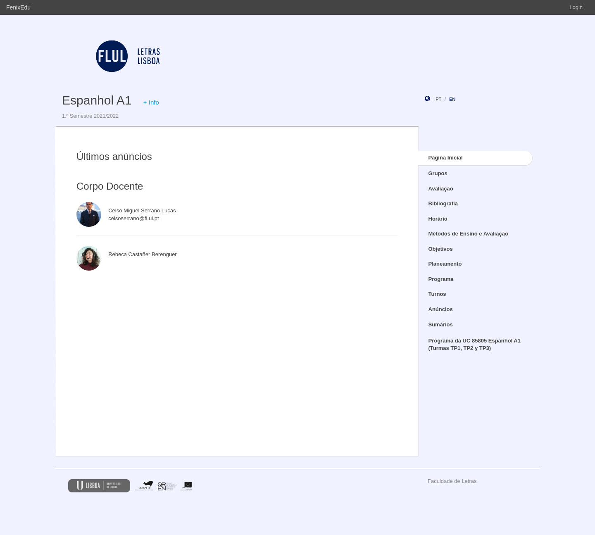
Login (576, 7)
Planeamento (445, 264)
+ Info (151, 102)
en (452, 99)
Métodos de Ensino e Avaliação (468, 234)
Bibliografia (443, 203)
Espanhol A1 (96, 100)
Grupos (437, 173)
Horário (437, 219)
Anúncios (440, 309)
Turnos (437, 294)
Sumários (440, 324)
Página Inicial (445, 158)
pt (438, 99)
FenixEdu (18, 7)
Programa (441, 279)
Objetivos (440, 249)
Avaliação (440, 188)
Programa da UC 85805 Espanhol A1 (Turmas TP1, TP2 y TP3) (474, 345)
